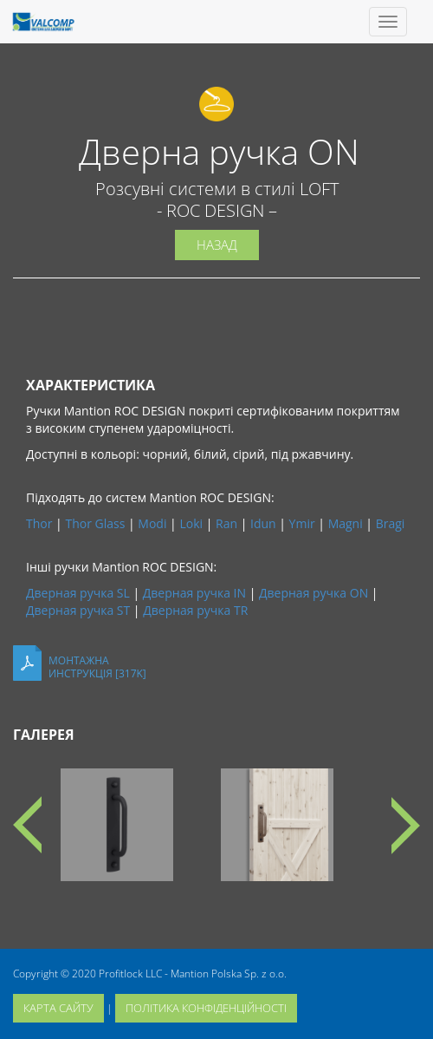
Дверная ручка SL (78, 593)
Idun (263, 523)
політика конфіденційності (206, 1008)
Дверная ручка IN (194, 593)
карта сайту (58, 1008)
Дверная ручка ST (78, 610)
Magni (345, 523)
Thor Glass (95, 523)
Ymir (302, 523)
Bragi (390, 523)
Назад (217, 244)
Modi (152, 523)
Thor (39, 523)
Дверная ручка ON (313, 593)
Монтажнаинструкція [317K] (97, 667)
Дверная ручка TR (195, 610)
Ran (226, 523)
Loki (191, 523)
